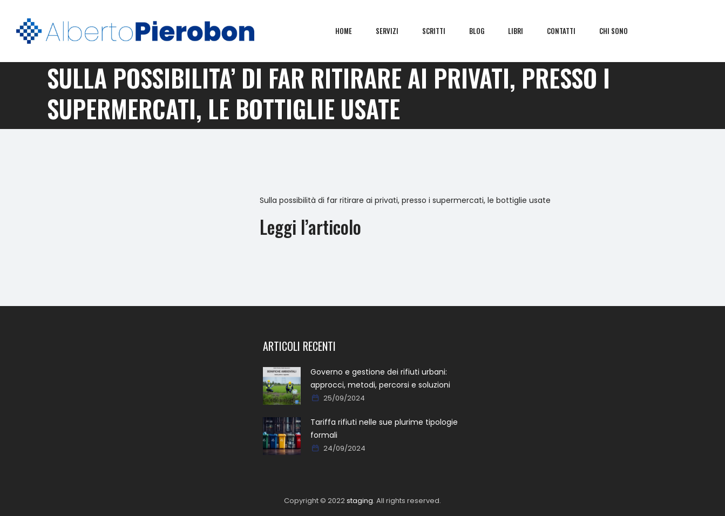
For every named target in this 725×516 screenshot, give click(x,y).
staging (360, 500)
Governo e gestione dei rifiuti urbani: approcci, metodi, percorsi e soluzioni (380, 378)
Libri (523, 30)
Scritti (441, 30)
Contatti (569, 30)
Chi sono (621, 30)
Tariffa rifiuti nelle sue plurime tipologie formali (384, 428)
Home (351, 30)
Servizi (395, 30)
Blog (484, 30)
